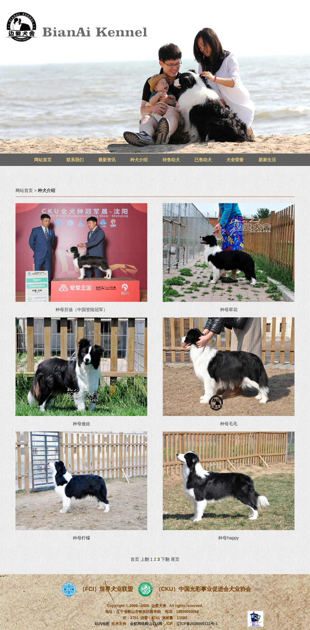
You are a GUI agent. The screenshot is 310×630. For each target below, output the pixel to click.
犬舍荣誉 (235, 159)
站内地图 (102, 624)
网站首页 (42, 159)
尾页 (175, 559)
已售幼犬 (203, 159)
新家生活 (267, 159)
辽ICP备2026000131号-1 (197, 624)
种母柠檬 (81, 537)
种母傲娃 (81, 423)
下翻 (165, 559)
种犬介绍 (139, 159)
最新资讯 (107, 159)
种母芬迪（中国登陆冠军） (81, 309)
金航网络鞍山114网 (146, 624)
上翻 (144, 559)
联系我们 (75, 159)
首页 (135, 559)
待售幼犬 (171, 159)
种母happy (228, 537)
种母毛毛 (228, 423)
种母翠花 (228, 309)
